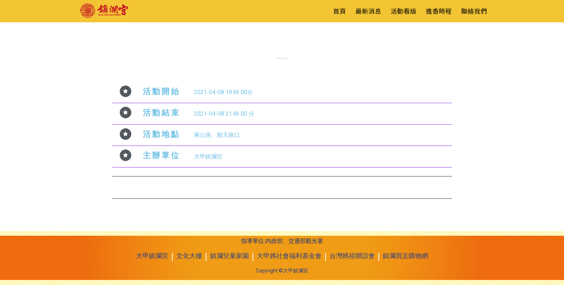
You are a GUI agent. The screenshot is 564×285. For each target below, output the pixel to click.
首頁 (339, 10)
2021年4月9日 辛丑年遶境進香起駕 (400, 186)
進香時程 (439, 10)
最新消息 (368, 10)
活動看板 (282, 35)
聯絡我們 (474, 10)
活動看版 (404, 10)
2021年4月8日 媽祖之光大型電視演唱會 (169, 186)
